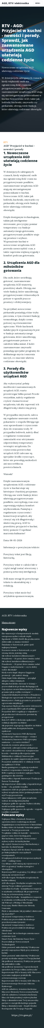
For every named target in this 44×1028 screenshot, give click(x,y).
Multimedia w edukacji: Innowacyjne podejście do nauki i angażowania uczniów (20, 757)
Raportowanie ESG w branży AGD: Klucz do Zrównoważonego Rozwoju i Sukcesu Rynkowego (21, 983)
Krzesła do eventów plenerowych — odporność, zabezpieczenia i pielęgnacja (20, 746)
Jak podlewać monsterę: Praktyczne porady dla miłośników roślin (21, 962)
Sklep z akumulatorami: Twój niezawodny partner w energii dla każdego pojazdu (20, 1001)
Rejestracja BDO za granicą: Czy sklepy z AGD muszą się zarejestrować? (22, 873)
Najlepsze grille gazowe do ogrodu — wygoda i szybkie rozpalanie (22, 810)
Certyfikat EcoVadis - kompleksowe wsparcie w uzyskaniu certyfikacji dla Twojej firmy (22, 898)
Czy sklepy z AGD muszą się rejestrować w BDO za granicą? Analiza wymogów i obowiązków (20, 866)
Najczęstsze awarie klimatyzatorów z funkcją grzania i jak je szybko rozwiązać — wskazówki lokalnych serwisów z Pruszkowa (22, 692)
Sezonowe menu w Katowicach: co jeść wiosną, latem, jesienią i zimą (19, 651)
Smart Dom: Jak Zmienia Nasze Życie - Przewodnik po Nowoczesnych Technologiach (19, 942)
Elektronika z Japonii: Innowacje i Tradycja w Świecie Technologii (22, 779)
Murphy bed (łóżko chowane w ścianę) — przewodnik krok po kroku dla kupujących (20, 685)
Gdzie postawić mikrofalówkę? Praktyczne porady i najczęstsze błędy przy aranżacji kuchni (20, 950)
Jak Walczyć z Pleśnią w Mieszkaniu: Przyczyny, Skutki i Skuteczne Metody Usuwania (18, 905)
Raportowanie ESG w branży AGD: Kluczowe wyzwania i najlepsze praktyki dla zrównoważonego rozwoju (21, 975)
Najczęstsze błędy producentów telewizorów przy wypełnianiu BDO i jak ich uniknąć (22, 707)
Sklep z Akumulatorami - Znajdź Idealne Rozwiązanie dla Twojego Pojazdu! (19, 1007)
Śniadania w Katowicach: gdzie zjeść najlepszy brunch (18, 646)
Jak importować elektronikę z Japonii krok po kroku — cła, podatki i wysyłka (22, 785)
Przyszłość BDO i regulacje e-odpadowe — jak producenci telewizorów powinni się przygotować (20, 714)
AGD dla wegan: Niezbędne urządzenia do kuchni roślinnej (20, 878)
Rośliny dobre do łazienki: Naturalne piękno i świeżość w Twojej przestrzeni (21, 828)
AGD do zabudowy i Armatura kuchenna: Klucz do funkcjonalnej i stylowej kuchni (19, 996)
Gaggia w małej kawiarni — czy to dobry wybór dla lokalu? (19, 668)
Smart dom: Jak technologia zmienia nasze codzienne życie (20, 934)
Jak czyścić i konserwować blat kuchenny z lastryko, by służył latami (20, 845)
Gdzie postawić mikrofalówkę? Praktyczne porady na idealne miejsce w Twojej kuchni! (21, 957)
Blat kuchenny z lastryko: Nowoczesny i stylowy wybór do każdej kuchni (19, 839)
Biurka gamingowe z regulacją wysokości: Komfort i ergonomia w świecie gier (20, 768)
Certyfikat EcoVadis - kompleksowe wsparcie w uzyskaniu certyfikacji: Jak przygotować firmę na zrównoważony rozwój (22, 891)
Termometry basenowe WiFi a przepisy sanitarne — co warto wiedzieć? (19, 740)
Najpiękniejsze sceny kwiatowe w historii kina (22, 824)
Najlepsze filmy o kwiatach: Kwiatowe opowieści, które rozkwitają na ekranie (19, 820)
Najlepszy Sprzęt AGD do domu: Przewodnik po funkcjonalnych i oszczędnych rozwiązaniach (21, 852)
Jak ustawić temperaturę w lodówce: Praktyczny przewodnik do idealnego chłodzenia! (18, 928)
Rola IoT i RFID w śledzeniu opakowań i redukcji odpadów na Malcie (19, 721)
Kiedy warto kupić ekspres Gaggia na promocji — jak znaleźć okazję (18, 673)
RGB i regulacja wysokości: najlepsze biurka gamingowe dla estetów (21, 774)
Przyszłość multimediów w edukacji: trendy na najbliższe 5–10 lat (21, 763)
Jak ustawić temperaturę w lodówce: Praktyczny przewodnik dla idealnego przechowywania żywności (18, 919)
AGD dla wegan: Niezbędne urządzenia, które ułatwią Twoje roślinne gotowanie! (22, 884)
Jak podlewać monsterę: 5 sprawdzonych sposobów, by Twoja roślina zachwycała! (20, 968)
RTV (5, 142)
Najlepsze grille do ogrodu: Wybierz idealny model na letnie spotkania (21, 804)
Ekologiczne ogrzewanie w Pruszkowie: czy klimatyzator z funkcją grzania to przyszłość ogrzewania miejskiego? (21, 700)
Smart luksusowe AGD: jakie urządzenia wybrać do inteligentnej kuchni (19, 799)
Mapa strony (9, 622)
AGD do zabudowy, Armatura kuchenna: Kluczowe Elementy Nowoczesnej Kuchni (20, 990)
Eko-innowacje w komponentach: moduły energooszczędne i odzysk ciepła (20, 634)
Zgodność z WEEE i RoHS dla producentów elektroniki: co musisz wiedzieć (21, 640)
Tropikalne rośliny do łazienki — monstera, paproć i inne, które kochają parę (20, 834)
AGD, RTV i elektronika (15, 3)
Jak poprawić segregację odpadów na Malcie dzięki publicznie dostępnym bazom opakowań (21, 728)
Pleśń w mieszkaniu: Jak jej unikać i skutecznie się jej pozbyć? (22, 912)
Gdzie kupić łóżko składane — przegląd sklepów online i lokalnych (19, 679)
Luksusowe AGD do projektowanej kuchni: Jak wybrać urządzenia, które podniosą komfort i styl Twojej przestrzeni (22, 792)
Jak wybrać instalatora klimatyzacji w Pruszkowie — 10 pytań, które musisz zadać (21, 657)
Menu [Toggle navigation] (38, 3)
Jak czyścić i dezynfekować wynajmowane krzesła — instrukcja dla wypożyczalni (20, 752)
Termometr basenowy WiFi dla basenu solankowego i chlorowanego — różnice (19, 735)
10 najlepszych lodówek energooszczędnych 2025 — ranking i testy (21, 859)
